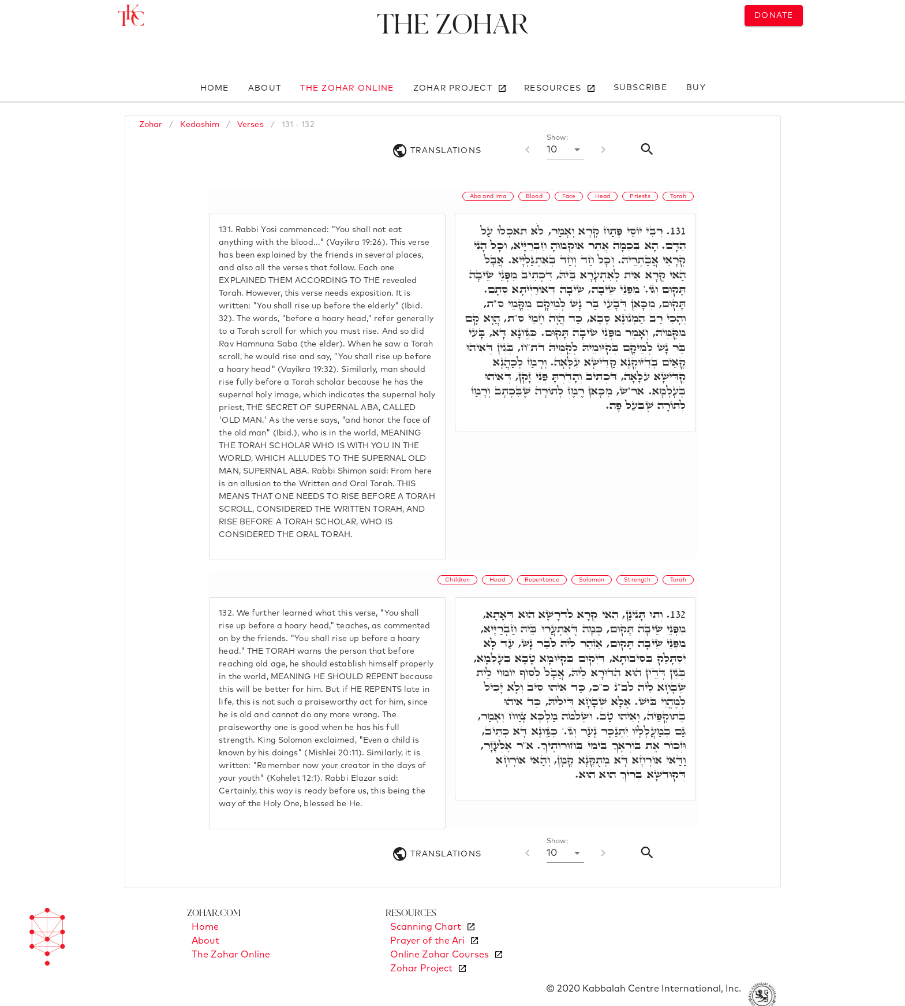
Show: (557, 138)
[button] (565, 149)
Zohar (151, 125)
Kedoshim (199, 125)
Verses (250, 125)
